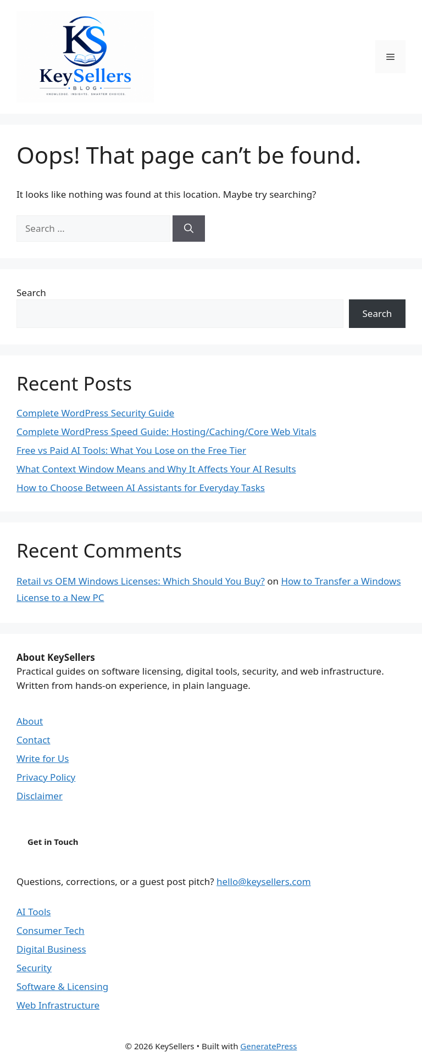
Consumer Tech (50, 930)
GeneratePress (268, 1045)
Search (31, 292)
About (29, 721)
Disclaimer (39, 795)
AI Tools (33, 911)
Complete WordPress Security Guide (95, 413)
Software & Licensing (62, 986)
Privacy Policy (45, 777)
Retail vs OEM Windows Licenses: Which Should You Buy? (140, 581)
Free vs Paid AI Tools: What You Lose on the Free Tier (131, 450)
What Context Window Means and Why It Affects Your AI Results (156, 469)
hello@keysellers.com (263, 881)
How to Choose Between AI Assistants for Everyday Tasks (140, 487)
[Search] (189, 228)
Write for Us (42, 758)
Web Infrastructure (57, 1005)
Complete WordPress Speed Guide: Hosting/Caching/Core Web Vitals (166, 431)
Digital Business (51, 949)
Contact (33, 739)
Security (34, 967)
